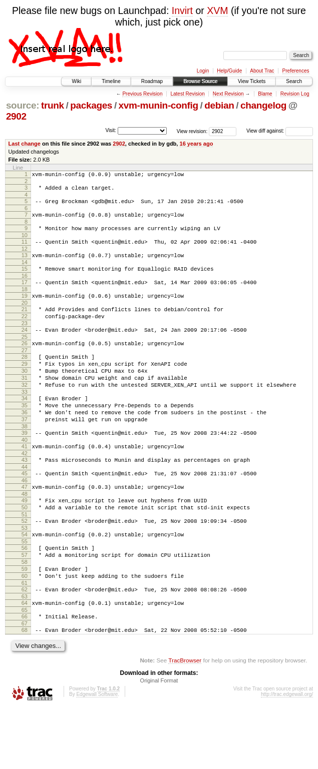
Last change (25, 144)
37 (25, 452)
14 (25, 273)
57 (25, 604)
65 (25, 668)
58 (25, 613)
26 (25, 363)
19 (25, 309)
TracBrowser (184, 721)
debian (219, 105)
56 (25, 596)
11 (25, 249)
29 (25, 386)
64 (25, 660)
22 (25, 333)
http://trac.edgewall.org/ (287, 755)
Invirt (182, 10)
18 (25, 303)
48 (25, 536)
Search (294, 81)
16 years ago (196, 144)
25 (25, 356)
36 (25, 444)
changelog (263, 105)
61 (25, 638)
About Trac (262, 71)
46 (25, 521)
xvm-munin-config (158, 105)
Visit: (110, 130)
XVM (217, 10)
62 (25, 645)
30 (25, 395)
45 (25, 512)
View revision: (192, 131)
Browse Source (200, 81)
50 (25, 551)
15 (25, 279)
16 (25, 288)
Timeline (111, 81)
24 (25, 348)
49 (25, 542)
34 (25, 427)
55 (25, 589)
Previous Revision (142, 94)
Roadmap (152, 81)
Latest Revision (187, 94)
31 (25, 403)
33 (25, 420)
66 (25, 675)
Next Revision (228, 94)
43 (25, 497)
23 (25, 341)
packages (91, 105)
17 (25, 294)
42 (25, 491)
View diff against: (279, 131)
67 (25, 683)
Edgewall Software (97, 755)
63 (25, 653)
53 (25, 574)
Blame (265, 94)
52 (25, 566)
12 (25, 258)
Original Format (159, 742)
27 (25, 371)
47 (25, 527)
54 (25, 581)
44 (25, 506)
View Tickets (251, 81)
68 (25, 690)
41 (25, 482)
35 (25, 435)
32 (25, 412)
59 (25, 621)
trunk (52, 105)
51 (25, 559)
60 (25, 630)
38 (25, 461)
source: (22, 105)
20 (25, 318)
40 (25, 476)
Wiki (76, 81)
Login (203, 71)
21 (25, 324)
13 (25, 264)
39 (25, 467)
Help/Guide (229, 71)
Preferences (295, 71)
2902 (16, 116)
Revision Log (294, 94)
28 (25, 378)
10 (25, 243)
